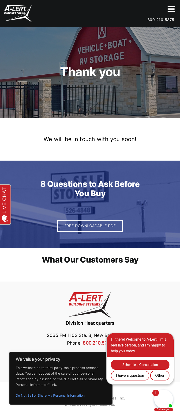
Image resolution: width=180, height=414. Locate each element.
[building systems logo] (90, 292)
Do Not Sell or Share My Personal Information (50, 395)
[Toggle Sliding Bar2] (172, 9)
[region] (60, 378)
